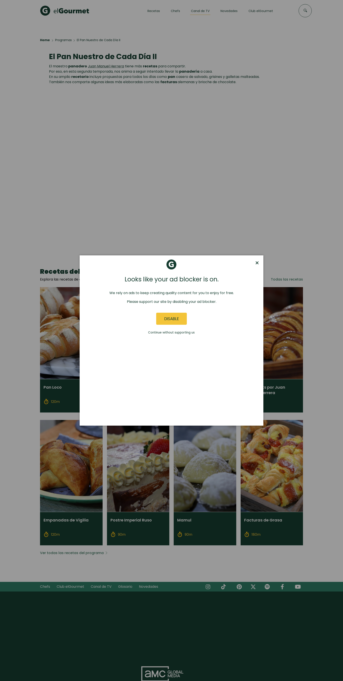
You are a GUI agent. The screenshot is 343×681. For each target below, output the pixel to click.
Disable (171, 318)
